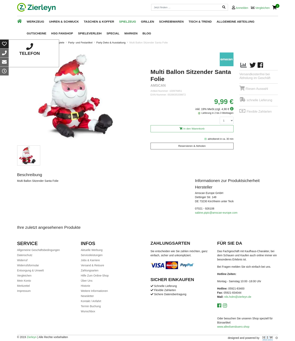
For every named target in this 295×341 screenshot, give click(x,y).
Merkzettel (23, 285)
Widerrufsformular (28, 265)
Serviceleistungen (92, 255)
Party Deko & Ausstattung (111, 42)
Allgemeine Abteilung (235, 21)
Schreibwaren (171, 21)
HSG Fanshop (62, 33)
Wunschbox (88, 311)
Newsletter (87, 296)
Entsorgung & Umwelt (30, 270)
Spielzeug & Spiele (53, 42)
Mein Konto (24, 280)
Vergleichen (24, 275)
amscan (158, 85)
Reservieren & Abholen (192, 145)
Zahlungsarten (90, 270)
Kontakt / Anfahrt (91, 301)
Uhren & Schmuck (64, 21)
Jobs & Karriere (90, 260)
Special (112, 33)
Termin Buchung (91, 306)
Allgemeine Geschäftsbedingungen (38, 250)
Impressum (24, 290)
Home (20, 42)
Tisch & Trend (200, 21)
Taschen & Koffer (99, 21)
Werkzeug (35, 21)
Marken (131, 33)
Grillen (147, 21)
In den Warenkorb (194, 128)
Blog (146, 33)
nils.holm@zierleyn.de (237, 296)
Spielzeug (127, 21)
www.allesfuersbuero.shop (233, 326)
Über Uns (86, 280)
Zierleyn (32, 337)
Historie (85, 285)
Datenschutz (25, 255)
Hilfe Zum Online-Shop (95, 275)
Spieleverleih (90, 33)
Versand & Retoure (92, 265)
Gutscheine (37, 33)
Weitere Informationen (94, 290)
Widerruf (22, 260)
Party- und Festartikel (80, 42)
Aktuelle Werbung (91, 250)
